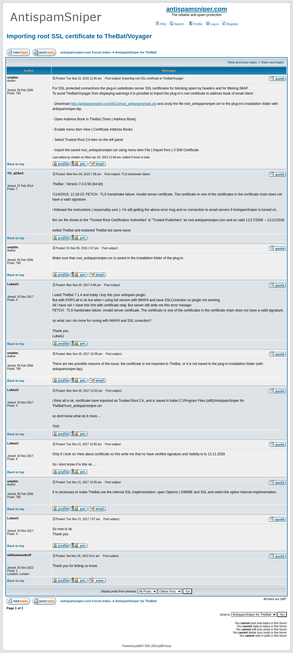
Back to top (15, 164)
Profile (195, 24)
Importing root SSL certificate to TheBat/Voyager (79, 36)
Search (177, 24)
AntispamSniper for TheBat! (136, 52)
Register (230, 24)
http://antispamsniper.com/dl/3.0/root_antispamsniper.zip (114, 104)
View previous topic (242, 62)
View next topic (272, 62)
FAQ (161, 24)
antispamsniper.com (196, 9)
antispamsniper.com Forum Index (85, 52)
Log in (212, 24)
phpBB (138, 646)
